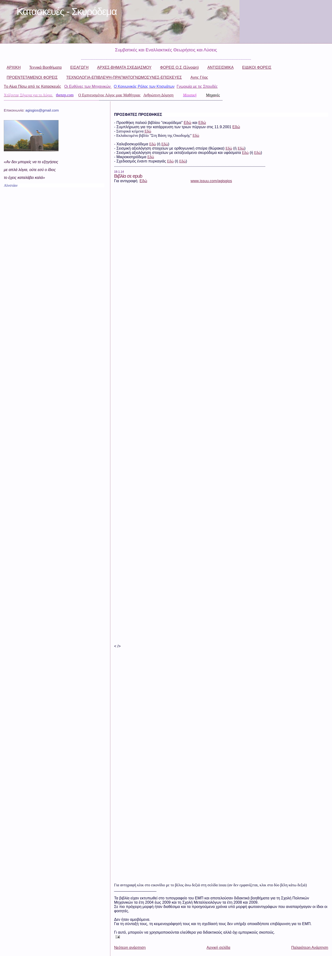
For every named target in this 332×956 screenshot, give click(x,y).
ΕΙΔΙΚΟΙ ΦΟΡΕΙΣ (256, 67)
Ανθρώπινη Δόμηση (158, 95)
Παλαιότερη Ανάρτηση (309, 948)
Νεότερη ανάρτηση (130, 948)
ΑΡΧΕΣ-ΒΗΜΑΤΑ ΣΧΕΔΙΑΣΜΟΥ (124, 67)
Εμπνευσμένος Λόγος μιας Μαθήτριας (111, 95)
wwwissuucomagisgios (211, 181)
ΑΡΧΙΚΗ (14, 67)
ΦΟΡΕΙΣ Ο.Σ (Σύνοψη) (179, 67)
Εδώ (187, 123)
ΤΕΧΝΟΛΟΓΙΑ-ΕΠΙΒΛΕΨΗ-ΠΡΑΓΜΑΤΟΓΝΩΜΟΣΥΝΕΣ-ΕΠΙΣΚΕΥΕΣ (124, 77)
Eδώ (170, 161)
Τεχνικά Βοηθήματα (45, 67)
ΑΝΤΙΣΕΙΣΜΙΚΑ (220, 67)
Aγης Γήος (199, 77)
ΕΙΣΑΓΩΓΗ (79, 67)
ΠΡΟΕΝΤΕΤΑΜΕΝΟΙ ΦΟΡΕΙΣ (32, 77)
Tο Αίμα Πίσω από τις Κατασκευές (32, 86)
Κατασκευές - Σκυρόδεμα (67, 11)
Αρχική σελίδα (218, 948)
